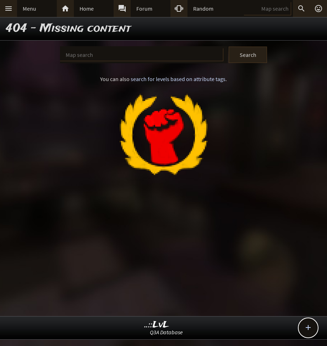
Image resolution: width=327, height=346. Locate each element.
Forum (144, 8)
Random (203, 8)
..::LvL (157, 325)
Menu (29, 8)
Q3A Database (166, 332)
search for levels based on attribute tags (178, 78)
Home (87, 8)
